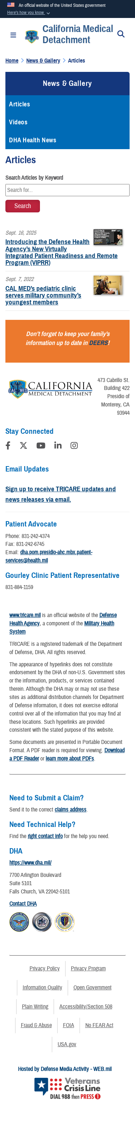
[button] (29, 13)
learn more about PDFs (70, 758)
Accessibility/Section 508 (85, 1006)
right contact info (45, 836)
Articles (19, 104)
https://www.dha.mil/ (30, 862)
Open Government (92, 987)
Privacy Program (88, 968)
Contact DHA (23, 903)
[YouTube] (40, 446)
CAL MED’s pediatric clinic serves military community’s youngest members (43, 295)
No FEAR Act (99, 1025)
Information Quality (42, 987)
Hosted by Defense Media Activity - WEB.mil (65, 1069)
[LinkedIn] (58, 446)
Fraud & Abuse (36, 1025)
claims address (70, 809)
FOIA (68, 1025)
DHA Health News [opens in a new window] (32, 140)
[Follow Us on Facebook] (7, 446)
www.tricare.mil (25, 615)
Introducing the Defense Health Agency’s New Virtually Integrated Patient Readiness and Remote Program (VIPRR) (61, 252)
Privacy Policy (45, 968)
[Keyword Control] (67, 190)
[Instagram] (74, 446)
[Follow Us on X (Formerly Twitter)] (23, 446)
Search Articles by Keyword (34, 177)
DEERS (98, 343)
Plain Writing (35, 1006)
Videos (18, 122)
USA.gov (67, 1044)
